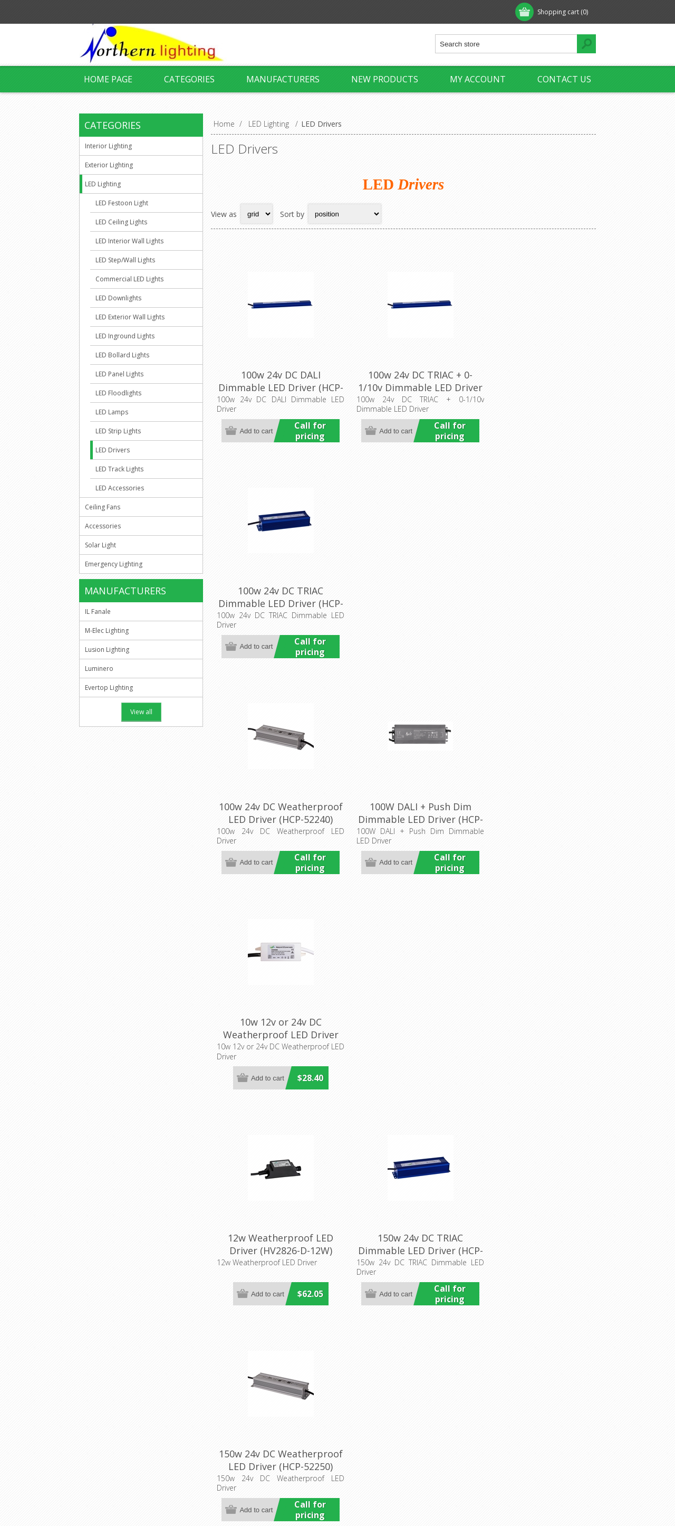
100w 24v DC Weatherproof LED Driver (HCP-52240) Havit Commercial (275, 591)
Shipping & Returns (121, 1409)
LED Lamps (111, 411)
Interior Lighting (108, 145)
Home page (108, 79)
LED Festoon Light (121, 202)
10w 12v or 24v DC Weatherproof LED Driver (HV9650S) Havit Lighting (532, 585)
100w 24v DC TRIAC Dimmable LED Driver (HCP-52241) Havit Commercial (532, 387)
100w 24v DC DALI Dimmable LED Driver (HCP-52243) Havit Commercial (275, 387)
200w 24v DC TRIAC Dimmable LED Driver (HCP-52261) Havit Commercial (403, 1000)
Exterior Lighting (109, 164)
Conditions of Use (119, 1426)
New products (384, 79)
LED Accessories (119, 488)
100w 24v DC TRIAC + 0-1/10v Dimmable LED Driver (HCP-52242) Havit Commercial (403, 387)
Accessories (103, 526)
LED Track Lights (119, 469)
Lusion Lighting (107, 649)
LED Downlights (118, 297)
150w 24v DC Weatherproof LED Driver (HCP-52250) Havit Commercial (532, 796)
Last (584, 1278)
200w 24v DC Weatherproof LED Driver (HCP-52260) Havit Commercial (532, 1000)
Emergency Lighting (113, 564)
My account (478, 79)
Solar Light (100, 545)
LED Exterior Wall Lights (130, 316)
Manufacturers (283, 79)
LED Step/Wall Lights (125, 259)
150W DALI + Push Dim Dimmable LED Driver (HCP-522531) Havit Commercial (275, 1000)
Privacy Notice (113, 1391)
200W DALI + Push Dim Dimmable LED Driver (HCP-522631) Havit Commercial (275, 1205)
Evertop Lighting (109, 687)
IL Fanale (98, 611)
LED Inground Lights (125, 335)
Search (487, 1426)
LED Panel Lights (119, 373)
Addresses (364, 1391)
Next (562, 1278)
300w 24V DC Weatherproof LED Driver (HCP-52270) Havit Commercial (532, 1205)
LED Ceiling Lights (121, 221)
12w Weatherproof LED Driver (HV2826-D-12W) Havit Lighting (275, 790)
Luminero (99, 668)
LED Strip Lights (118, 430)
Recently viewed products (519, 1391)
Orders (358, 1409)
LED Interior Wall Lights (129, 240)
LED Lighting (103, 183)
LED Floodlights (118, 392)
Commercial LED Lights (129, 278)
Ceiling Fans (102, 507)
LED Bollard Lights (122, 354)
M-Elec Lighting (107, 630)
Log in (147, 11)
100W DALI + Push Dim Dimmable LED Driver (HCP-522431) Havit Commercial (403, 591)
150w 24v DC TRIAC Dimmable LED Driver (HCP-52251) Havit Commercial (403, 796)
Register (104, 11)
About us (104, 1374)
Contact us (564, 79)
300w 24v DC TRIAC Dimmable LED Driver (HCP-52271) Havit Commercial (403, 1205)
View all (141, 711)
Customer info (371, 1374)
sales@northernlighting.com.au (279, 1409)
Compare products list (514, 1409)
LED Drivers (112, 450)
